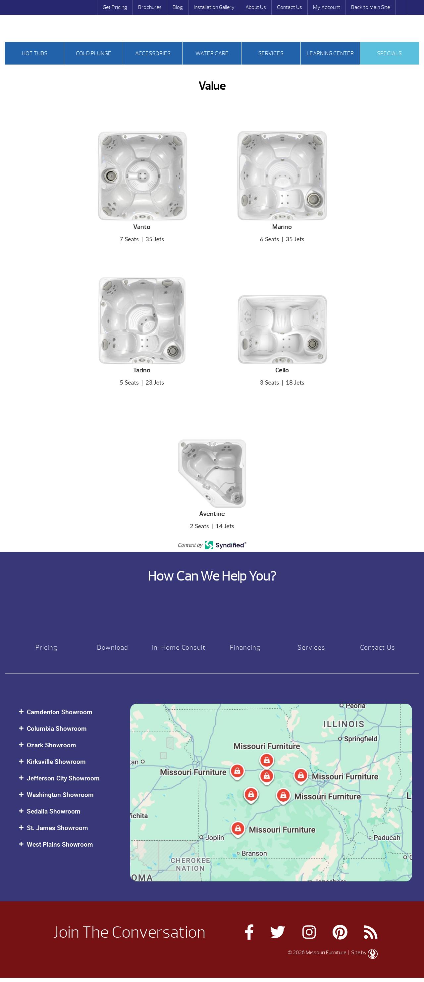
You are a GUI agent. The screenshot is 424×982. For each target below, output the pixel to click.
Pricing (46, 647)
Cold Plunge (93, 53)
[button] (67, 712)
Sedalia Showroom (53, 811)
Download (112, 647)
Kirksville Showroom (56, 762)
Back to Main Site (370, 7)
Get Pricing (115, 7)
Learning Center (330, 53)
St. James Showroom (57, 828)
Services (271, 53)
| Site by (362, 952)
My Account (326, 7)
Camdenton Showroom (59, 712)
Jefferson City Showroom (63, 778)
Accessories (153, 53)
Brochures (150, 7)
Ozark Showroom (51, 745)
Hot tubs (34, 53)
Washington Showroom (60, 795)
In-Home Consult (179, 647)
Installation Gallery (214, 7)
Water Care (212, 53)
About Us (255, 7)
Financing (245, 647)
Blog (178, 7)
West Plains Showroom (60, 844)
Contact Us (289, 7)
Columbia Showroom (57, 728)
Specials (389, 53)
